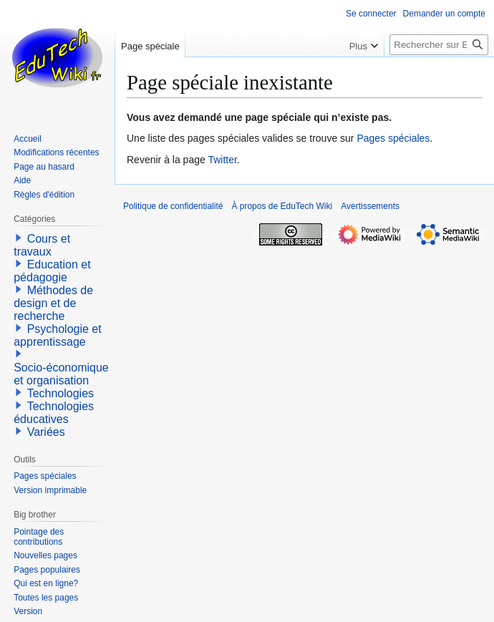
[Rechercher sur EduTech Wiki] (438, 44)
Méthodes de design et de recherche (53, 303)
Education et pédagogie (52, 270)
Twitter (222, 159)
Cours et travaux (42, 245)
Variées (46, 432)
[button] (19, 238)
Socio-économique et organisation (61, 374)
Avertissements (370, 206)
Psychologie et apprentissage (58, 335)
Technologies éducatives (54, 412)
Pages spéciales (393, 138)
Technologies (60, 393)
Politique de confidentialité (173, 206)
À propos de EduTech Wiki (281, 206)
